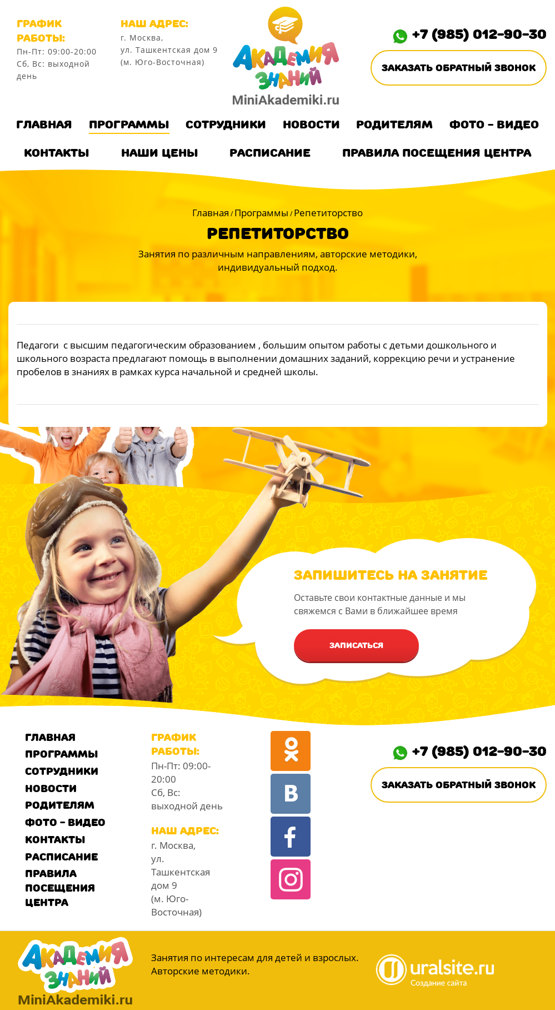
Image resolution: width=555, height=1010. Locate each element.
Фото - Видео (494, 124)
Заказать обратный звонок (459, 67)
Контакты (56, 153)
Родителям (394, 124)
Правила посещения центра (436, 153)
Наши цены (159, 153)
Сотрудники (226, 124)
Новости (311, 124)
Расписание (270, 153)
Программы (129, 124)
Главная (44, 124)
